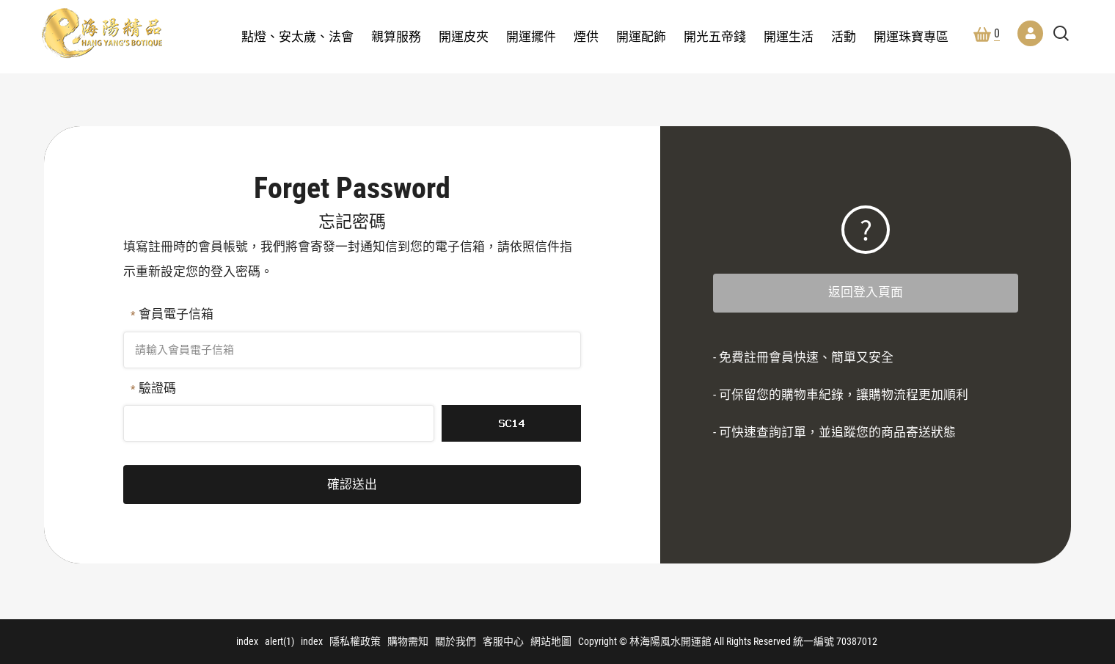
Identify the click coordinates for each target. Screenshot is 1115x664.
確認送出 (352, 484)
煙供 (586, 36)
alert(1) (279, 641)
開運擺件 (531, 36)
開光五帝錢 (715, 36)
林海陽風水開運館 (102, 33)
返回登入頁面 (865, 292)
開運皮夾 (464, 36)
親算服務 (396, 36)
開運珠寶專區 (911, 36)
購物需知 (407, 641)
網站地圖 (550, 641)
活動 (843, 36)
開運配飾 (641, 36)
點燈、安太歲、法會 (297, 36)
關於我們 (455, 641)
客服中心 (503, 641)
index (247, 641)
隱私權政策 (355, 641)
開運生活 (789, 36)
